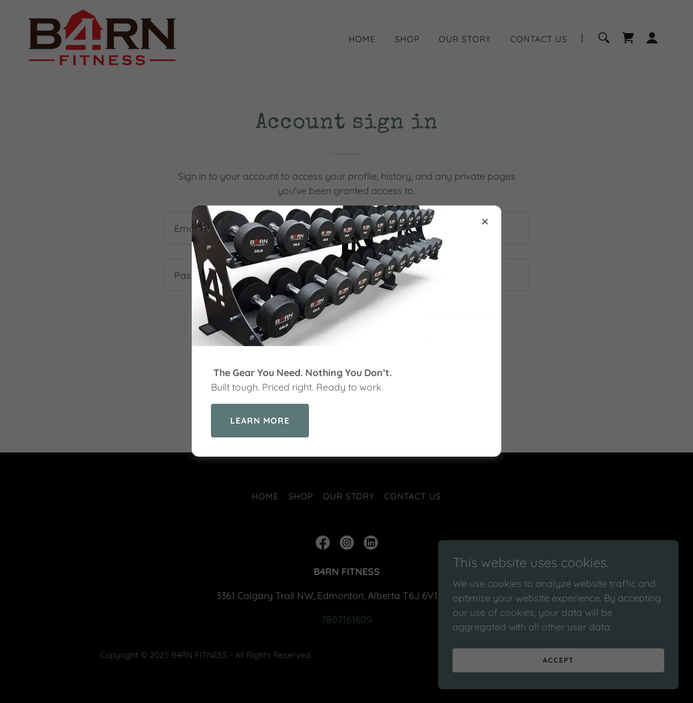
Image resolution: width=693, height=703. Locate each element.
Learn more (260, 420)
